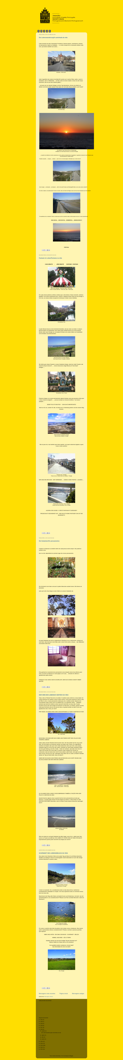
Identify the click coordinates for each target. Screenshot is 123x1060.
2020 (41, 1021)
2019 (41, 1023)
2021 (41, 1019)
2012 (41, 1047)
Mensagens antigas (78, 993)
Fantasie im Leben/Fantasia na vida (50, 258)
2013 (41, 1045)
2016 (41, 1029)
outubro (43, 1030)
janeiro (43, 1039)
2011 (41, 1049)
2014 (41, 1043)
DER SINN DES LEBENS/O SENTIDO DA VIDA (53, 695)
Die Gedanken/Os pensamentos (49, 541)
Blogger (71, 1055)
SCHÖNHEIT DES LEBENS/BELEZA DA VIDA (53, 853)
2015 (41, 1041)
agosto (43, 1035)
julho (43, 1037)
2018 (41, 1025)
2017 (41, 1027)
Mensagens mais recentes (47, 993)
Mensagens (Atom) (49, 996)
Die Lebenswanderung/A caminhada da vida (53, 37)
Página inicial (63, 993)
